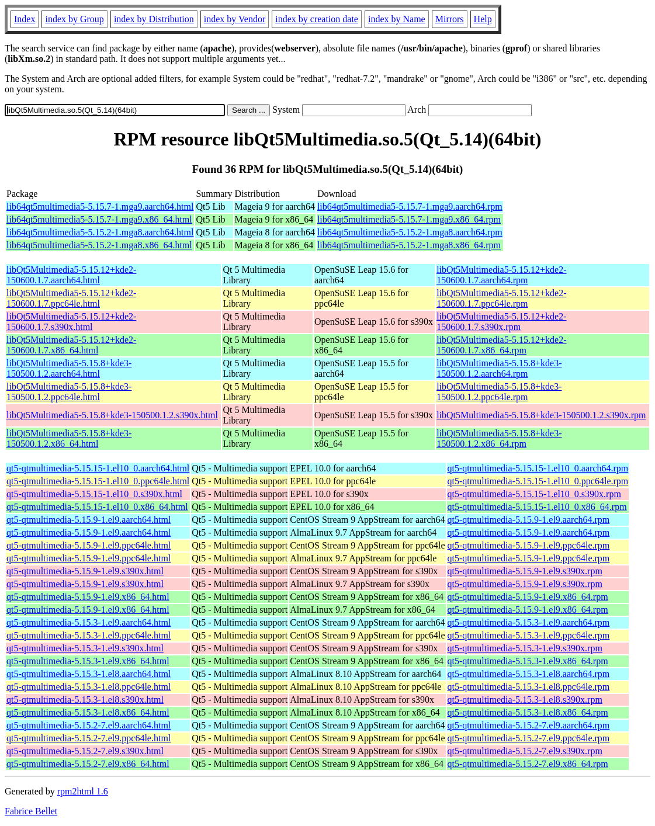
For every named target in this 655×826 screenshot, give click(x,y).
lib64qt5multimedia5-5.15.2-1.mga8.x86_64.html (99, 245)
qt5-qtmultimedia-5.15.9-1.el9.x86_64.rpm (528, 597)
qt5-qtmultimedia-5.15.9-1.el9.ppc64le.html (88, 545)
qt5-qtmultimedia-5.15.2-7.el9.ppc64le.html (88, 738)
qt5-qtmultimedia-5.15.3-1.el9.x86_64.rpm (528, 661)
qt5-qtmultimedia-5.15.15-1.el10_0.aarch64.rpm (538, 468)
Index (24, 19)
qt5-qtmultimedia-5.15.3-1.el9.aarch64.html (88, 622)
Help (483, 19)
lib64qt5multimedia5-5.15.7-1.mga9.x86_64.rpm (409, 219)
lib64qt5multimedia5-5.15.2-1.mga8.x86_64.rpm (409, 245)
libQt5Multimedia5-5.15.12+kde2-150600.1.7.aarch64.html (71, 275)
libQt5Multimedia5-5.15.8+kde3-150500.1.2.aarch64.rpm (499, 368)
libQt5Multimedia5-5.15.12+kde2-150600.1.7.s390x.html (71, 321)
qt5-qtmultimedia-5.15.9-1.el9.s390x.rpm (525, 571)
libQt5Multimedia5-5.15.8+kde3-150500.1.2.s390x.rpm (541, 415)
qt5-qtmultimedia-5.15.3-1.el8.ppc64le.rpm (529, 687)
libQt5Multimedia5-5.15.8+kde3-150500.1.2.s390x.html (112, 415)
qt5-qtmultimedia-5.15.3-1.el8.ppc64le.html (88, 687)
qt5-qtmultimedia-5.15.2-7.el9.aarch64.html (88, 725)
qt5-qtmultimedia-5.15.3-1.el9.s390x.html (85, 648)
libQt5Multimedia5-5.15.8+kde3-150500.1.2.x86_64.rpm (499, 438)
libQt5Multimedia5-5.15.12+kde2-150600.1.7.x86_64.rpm (501, 345)
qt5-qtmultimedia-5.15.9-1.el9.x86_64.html (87, 597)
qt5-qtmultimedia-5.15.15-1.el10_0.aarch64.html (97, 468)
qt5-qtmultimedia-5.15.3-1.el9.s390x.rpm (525, 648)
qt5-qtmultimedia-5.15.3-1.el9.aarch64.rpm (529, 622)
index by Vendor (234, 19)
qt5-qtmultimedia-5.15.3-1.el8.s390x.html (85, 699)
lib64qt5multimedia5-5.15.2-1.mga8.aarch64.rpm (409, 232)
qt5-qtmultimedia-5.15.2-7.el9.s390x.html (85, 751)
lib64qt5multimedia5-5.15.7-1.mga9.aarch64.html (99, 206)
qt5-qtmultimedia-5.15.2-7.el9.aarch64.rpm (529, 725)
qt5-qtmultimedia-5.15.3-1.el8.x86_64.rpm (528, 712)
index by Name (396, 19)
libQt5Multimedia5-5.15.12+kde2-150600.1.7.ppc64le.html (71, 298)
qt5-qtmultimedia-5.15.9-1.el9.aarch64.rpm (529, 520)
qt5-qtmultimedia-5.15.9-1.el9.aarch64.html (88, 520)
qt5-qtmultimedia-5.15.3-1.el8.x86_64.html (87, 712)
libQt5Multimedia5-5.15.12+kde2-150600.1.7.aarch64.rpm (501, 275)
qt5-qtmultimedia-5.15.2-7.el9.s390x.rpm (525, 751)
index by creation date (316, 19)
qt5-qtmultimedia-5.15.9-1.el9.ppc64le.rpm (529, 545)
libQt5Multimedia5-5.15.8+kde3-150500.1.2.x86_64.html (68, 438)
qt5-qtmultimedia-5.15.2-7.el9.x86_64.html (87, 764)
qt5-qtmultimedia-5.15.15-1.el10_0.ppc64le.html (97, 481)
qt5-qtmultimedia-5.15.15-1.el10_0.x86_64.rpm (537, 507)
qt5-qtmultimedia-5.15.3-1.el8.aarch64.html (88, 674)
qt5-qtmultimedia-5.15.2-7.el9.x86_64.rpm (528, 764)
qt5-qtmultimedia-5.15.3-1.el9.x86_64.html (87, 661)
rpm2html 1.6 (82, 791)
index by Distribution (154, 19)
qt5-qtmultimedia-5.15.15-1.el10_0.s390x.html (94, 494)
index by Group (74, 19)
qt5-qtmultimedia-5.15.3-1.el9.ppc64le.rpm (529, 635)
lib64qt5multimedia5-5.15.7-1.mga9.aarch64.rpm (409, 206)
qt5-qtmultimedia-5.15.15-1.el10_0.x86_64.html (97, 507)
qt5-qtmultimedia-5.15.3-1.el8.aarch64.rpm (529, 674)
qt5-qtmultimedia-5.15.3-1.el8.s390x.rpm (525, 699)
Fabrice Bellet (31, 811)
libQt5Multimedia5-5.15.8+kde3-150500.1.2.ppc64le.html (68, 391)
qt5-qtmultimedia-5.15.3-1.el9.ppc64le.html (88, 635)
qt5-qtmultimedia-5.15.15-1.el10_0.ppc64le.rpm (538, 481)
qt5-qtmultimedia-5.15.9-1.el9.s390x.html (85, 571)
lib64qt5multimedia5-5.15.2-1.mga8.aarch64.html (99, 232)
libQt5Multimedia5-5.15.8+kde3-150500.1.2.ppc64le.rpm (499, 391)
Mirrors (449, 19)
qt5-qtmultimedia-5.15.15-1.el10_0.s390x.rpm (534, 494)
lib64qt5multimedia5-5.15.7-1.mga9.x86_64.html (99, 219)
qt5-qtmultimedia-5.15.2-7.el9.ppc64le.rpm (529, 738)
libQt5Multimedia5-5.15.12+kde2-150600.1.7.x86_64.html (71, 345)
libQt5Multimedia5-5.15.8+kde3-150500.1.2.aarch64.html (68, 368)
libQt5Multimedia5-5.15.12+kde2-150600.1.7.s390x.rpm (501, 321)
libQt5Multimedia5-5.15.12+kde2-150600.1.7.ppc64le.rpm (501, 298)
